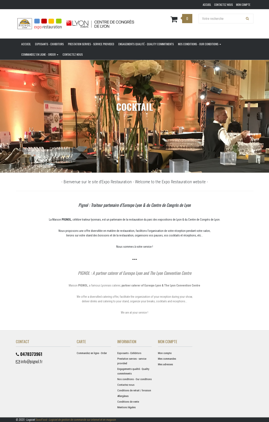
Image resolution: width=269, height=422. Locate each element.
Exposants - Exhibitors (49, 44)
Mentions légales (126, 407)
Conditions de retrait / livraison (134, 390)
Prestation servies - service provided (91, 44)
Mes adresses (165, 364)
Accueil (26, 44)
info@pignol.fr (29, 361)
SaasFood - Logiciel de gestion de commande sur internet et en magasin (76, 419)
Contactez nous (73, 54)
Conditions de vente (128, 401)
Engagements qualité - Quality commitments (146, 44)
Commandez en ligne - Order (39, 54)
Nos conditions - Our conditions (199, 44)
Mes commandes (167, 358)
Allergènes (123, 396)
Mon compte (164, 353)
